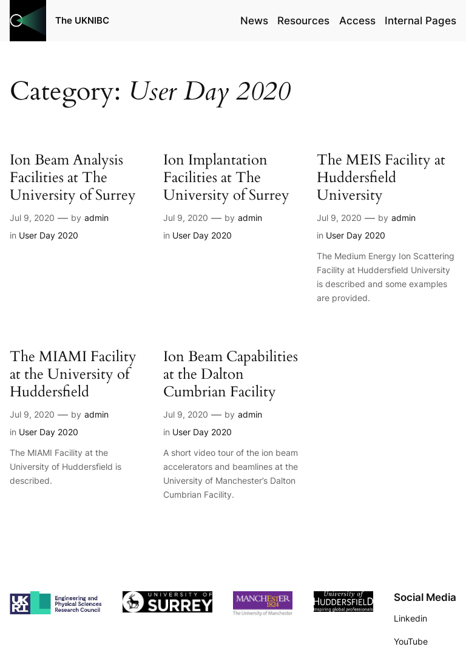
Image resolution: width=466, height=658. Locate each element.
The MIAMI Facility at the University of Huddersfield (73, 374)
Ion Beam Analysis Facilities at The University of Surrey (73, 177)
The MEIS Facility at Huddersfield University (381, 177)
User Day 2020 (48, 235)
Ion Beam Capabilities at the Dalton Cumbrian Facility (230, 374)
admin (96, 217)
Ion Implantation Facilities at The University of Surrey (226, 177)
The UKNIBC (82, 20)
